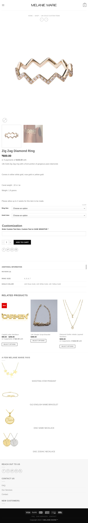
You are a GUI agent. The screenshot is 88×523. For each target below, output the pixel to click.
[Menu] (3, 5)
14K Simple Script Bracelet (40, 334)
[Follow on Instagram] (8, 471)
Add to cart (22, 242)
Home (30, 16)
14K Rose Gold (29, 284)
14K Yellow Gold (55, 284)
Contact (5, 494)
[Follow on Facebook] (4, 471)
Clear (84, 204)
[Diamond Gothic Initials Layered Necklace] (73, 316)
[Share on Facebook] (4, 250)
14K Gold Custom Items (50, 16)
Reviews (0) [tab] (6, 271)
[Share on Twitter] (8, 250)
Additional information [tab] (12, 267)
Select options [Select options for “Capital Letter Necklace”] (10, 344)
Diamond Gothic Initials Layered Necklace (71, 336)
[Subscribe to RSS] (20, 471)
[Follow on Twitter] (12, 471)
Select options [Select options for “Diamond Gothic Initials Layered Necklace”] (67, 346)
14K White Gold (42, 284)
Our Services (7, 490)
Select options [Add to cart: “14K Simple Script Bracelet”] (38, 340)
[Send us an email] (16, 471)
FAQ (3, 486)
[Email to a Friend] (12, 250)
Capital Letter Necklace (10, 334)
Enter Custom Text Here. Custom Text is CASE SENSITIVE (25, 229)
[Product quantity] (6, 242)
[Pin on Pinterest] (16, 250)
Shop (37, 16)
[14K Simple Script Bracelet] (44, 316)
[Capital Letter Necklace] (15, 316)
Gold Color (5, 215)
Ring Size (5, 208)
